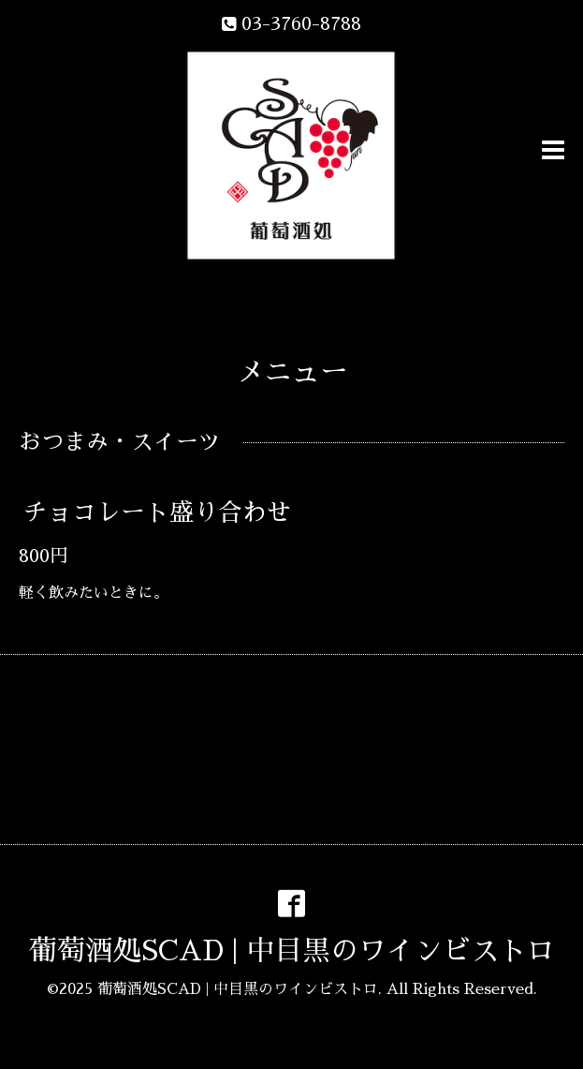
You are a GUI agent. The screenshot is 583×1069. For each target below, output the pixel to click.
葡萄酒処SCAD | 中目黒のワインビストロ (292, 951)
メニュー (292, 372)
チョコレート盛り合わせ (157, 512)
